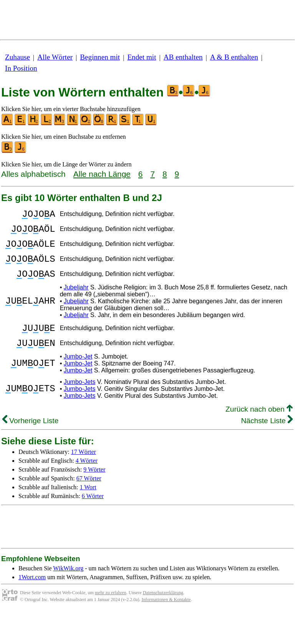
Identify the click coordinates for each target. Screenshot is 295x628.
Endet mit (141, 57)
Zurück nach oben (259, 425)
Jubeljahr (76, 299)
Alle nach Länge (102, 173)
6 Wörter (93, 512)
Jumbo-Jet (78, 372)
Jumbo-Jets (80, 398)
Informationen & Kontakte (166, 615)
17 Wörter (83, 468)
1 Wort (88, 503)
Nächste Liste (267, 437)
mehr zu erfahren (110, 608)
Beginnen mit (100, 57)
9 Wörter (94, 485)
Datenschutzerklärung (163, 608)
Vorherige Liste (30, 437)
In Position (21, 68)
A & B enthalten (234, 57)
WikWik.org (68, 584)
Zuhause (17, 57)
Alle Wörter (55, 57)
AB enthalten (183, 57)
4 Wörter (87, 476)
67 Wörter (88, 494)
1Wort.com (32, 593)
